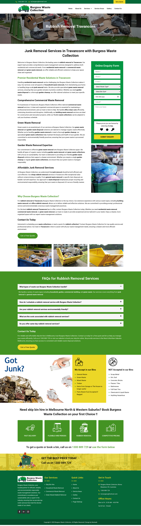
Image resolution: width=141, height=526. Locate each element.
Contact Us (118, 8)
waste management (52, 206)
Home (70, 8)
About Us (78, 8)
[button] (70, 287)
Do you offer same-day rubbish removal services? (39, 324)
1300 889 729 (45, 339)
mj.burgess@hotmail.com (39, 1)
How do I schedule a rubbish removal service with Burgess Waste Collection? (50, 303)
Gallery (109, 8)
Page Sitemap (77, 503)
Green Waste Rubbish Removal (56, 496)
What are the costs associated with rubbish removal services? (44, 317)
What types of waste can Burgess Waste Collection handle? (43, 287)
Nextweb (94, 523)
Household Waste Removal (55, 489)
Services (88, 8)
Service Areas (99, 8)
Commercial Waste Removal (55, 492)
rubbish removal (42, 175)
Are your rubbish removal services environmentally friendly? (43, 310)
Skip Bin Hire (50, 485)
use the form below (103, 448)
